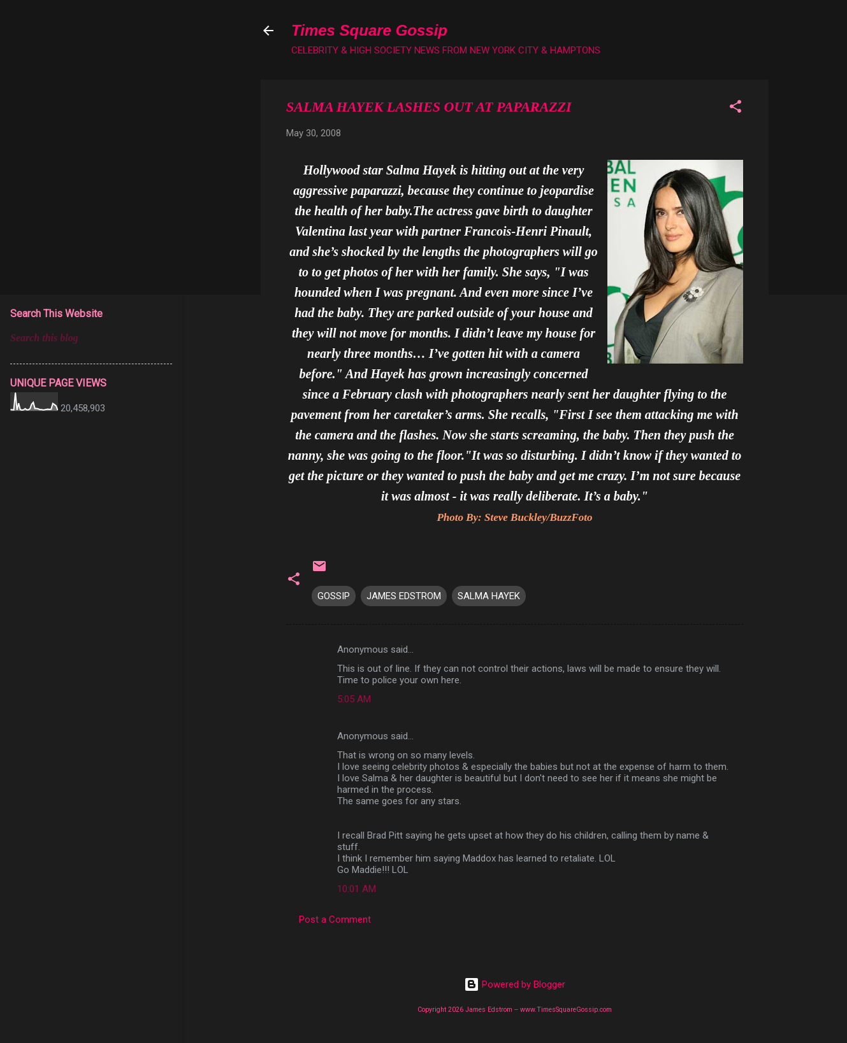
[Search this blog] (91, 338)
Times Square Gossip (369, 30)
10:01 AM (356, 889)
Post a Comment (335, 919)
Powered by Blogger (514, 984)
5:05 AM (354, 699)
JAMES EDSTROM (403, 596)
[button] (735, 108)
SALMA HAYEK (489, 596)
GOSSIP (333, 596)
